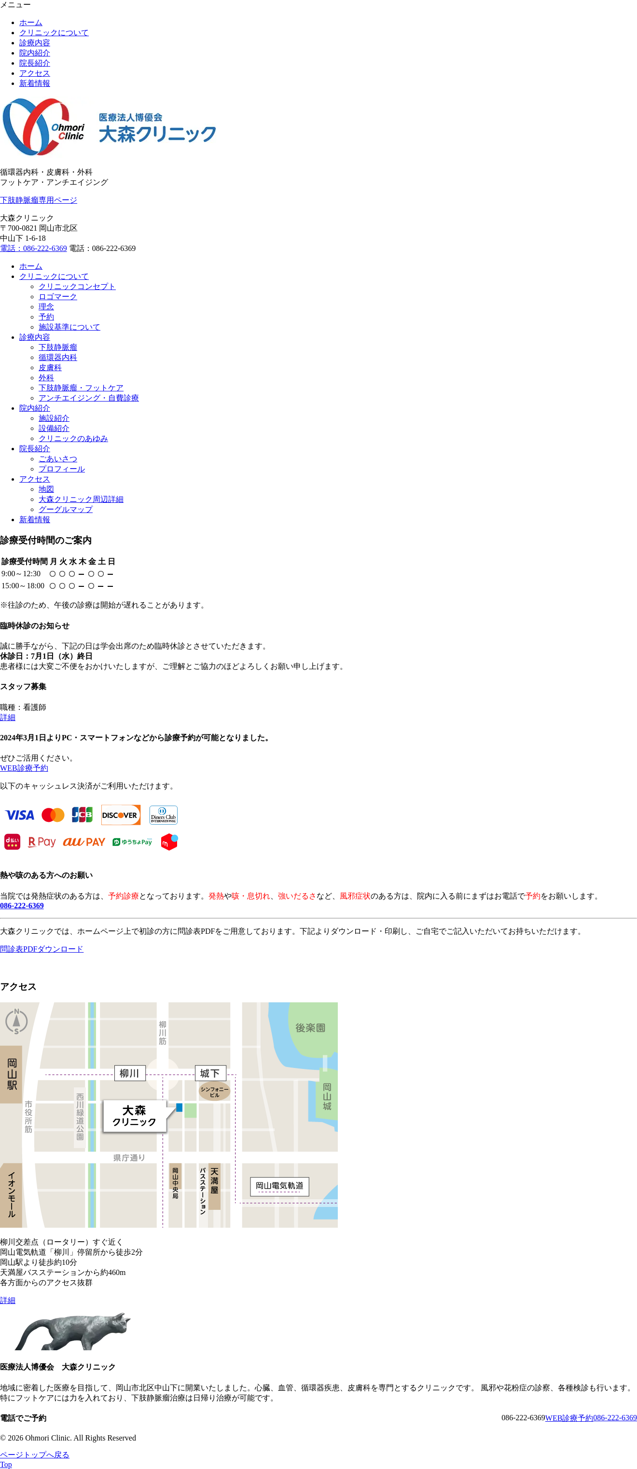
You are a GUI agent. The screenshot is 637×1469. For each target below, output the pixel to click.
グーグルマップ (66, 509)
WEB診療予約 (24, 768)
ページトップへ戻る (34, 1455)
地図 (46, 489)
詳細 (7, 717)
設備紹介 (54, 428)
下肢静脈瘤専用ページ (38, 200)
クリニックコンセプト (77, 286)
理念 (46, 307)
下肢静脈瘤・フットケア (81, 388)
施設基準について (69, 327)
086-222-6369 (615, 1418)
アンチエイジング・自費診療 (89, 398)
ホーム (30, 22)
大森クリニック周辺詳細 (81, 499)
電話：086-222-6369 (33, 248)
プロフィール (62, 469)
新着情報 (34, 83)
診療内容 (34, 43)
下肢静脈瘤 (58, 347)
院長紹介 (34, 63)
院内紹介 (34, 53)
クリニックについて (54, 32)
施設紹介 (54, 418)
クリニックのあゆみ (73, 438)
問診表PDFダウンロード (41, 949)
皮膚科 (50, 367)
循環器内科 (58, 357)
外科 (46, 378)
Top (6, 1464)
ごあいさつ (58, 459)
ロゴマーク (58, 296)
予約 (46, 317)
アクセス (34, 73)
